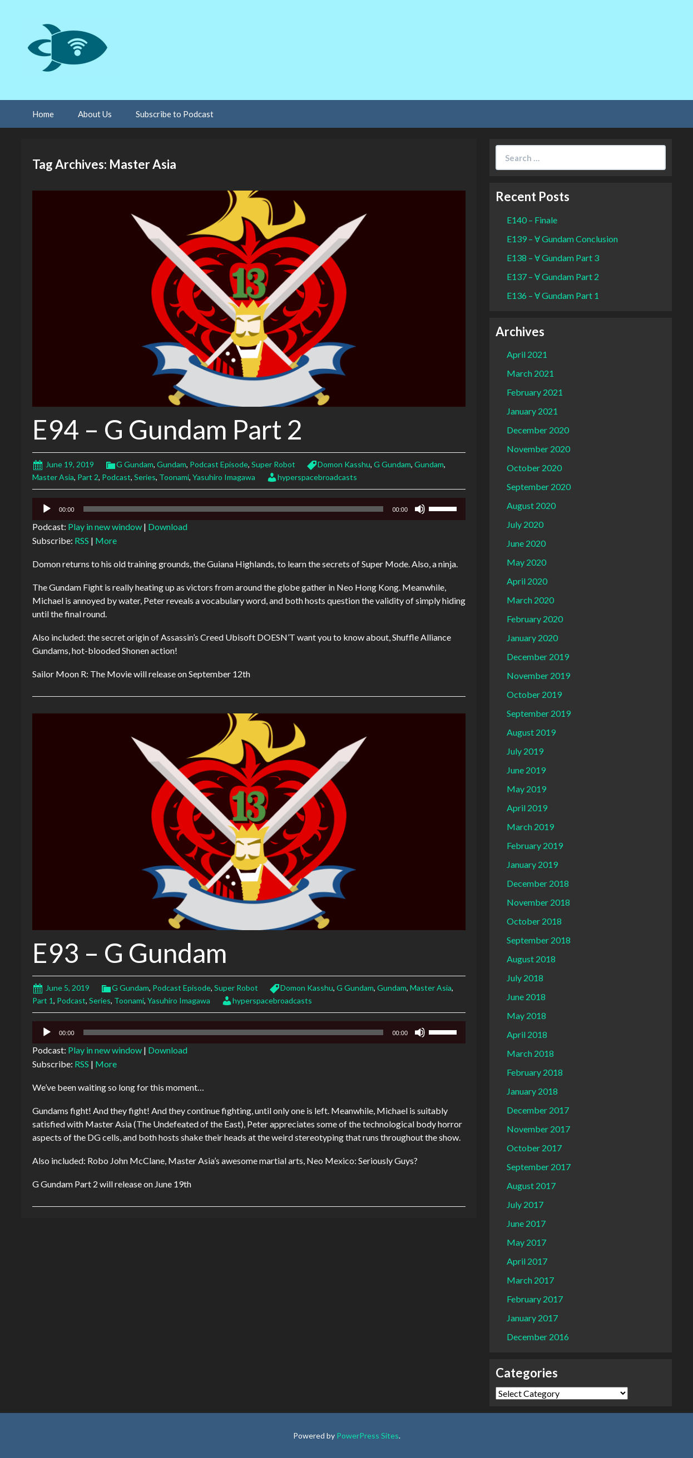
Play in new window (105, 526)
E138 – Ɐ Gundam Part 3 (553, 257)
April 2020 (527, 581)
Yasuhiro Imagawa (223, 477)
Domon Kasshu (344, 464)
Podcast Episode (219, 464)
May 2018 (526, 1015)
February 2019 (535, 845)
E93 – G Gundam (129, 952)
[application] (249, 509)
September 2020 (539, 486)
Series (145, 477)
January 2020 (532, 637)
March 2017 (530, 1280)
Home (43, 114)
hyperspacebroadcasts (317, 477)
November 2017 (538, 1129)
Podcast (116, 477)
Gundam (171, 464)
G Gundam (135, 464)
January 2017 (532, 1317)
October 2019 (534, 694)
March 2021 (530, 373)
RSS (82, 540)
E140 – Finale (532, 219)
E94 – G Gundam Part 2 (167, 429)
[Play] (46, 509)
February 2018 (535, 1072)
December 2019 (538, 656)
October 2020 (534, 467)
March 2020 (530, 600)
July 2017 (525, 1204)
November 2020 (538, 448)
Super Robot (273, 464)
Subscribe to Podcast (175, 114)
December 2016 (538, 1336)
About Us (95, 114)
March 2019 (530, 826)
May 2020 (526, 562)
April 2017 (527, 1261)
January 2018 (532, 1091)
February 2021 (535, 392)
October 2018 (534, 921)
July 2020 (525, 524)
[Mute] (419, 509)
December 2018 (538, 883)
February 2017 (535, 1299)
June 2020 (526, 543)
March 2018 (530, 1053)
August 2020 (531, 505)
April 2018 (527, 1034)
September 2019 (539, 713)
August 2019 (531, 732)
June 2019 (526, 770)
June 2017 (526, 1223)
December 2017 (538, 1110)
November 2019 (538, 675)
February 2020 (535, 618)
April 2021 (527, 354)
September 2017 (539, 1166)
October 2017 (534, 1147)
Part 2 (87, 477)
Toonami (174, 477)
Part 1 (42, 1000)
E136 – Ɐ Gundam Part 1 (553, 295)
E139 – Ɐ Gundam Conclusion (562, 238)
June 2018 (526, 996)
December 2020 (538, 430)
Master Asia (53, 477)
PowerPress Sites (367, 1435)
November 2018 (538, 902)
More (106, 540)
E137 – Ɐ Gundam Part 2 (553, 276)
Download (167, 526)
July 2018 (525, 977)
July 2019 (525, 751)
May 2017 (526, 1242)
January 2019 (532, 864)
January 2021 (532, 411)
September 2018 (539, 940)
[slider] (233, 509)
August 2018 (531, 958)
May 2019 (526, 788)
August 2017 (531, 1185)
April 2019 (527, 807)
